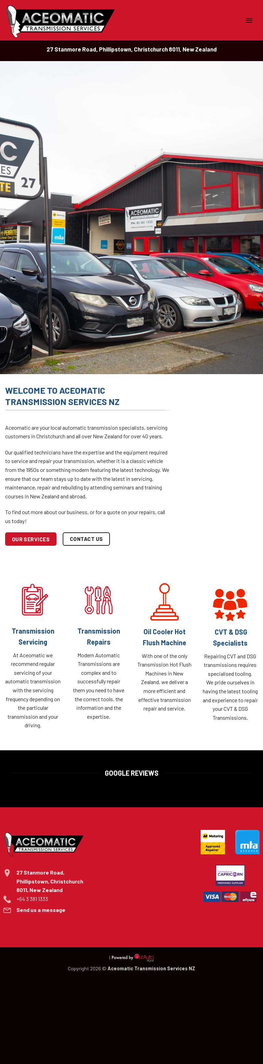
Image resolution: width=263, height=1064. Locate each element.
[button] (249, 20)
